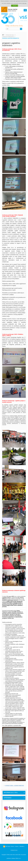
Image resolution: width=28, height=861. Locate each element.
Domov (12, 846)
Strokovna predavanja (8, 36)
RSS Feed (6, 846)
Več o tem (24, 3)
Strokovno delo (10, 35)
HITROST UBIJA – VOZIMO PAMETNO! (14, 785)
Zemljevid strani (14, 850)
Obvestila (22, 846)
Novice (16, 846)
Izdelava (13, 858)
